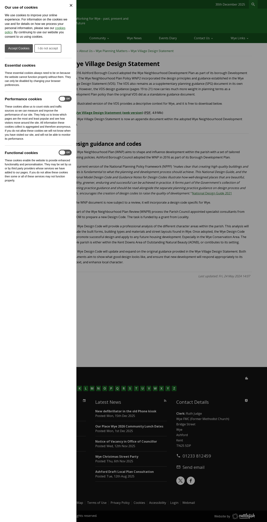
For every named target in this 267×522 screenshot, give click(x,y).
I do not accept (48, 48)
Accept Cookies (18, 48)
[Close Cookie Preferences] (71, 5)
